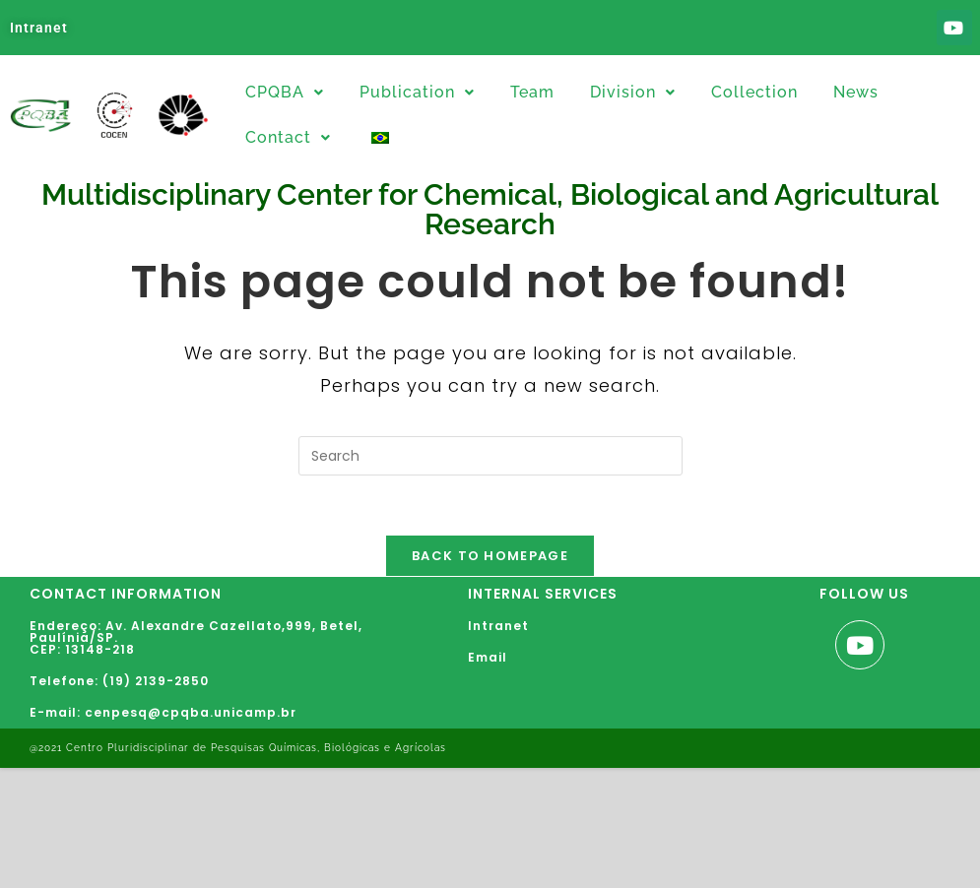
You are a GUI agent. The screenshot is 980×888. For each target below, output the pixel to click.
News (856, 92)
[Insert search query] (490, 456)
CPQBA (284, 92)
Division (633, 92)
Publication (417, 92)
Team (532, 92)
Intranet (39, 27)
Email (487, 657)
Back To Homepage (490, 555)
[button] (285, 92)
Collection (754, 92)
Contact (288, 137)
